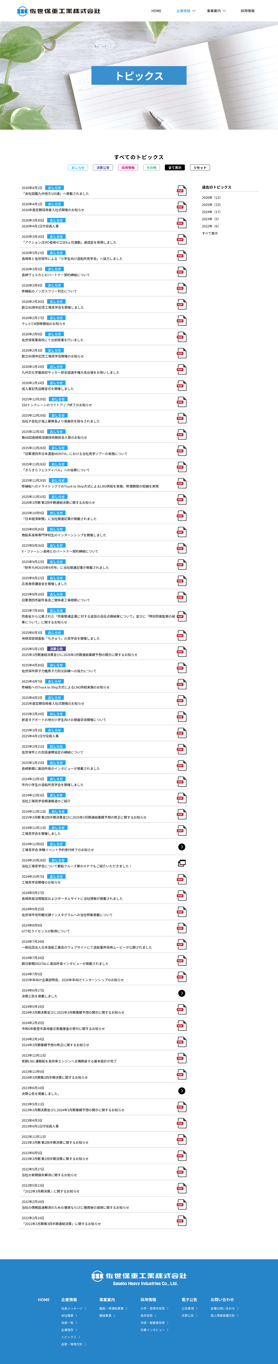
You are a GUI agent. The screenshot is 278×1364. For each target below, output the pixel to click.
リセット (200, 167)
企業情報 (186, 10)
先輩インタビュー (155, 1330)
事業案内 (217, 10)
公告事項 (190, 1308)
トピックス (71, 1337)
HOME (156, 10)
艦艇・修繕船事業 (114, 1308)
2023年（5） (211, 219)
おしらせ (77, 167)
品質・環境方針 (74, 1344)
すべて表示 (210, 233)
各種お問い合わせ (225, 1308)
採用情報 (248, 10)
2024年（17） (212, 211)
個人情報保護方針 (225, 1315)
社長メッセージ (74, 1308)
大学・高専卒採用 (155, 1308)
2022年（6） (211, 226)
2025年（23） (212, 204)
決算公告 (102, 167)
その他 (151, 167)
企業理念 (70, 1330)
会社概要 (70, 1315)
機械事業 (108, 1315)
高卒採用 (149, 1315)
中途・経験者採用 (155, 1322)
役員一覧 (70, 1322)
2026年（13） (212, 197)
